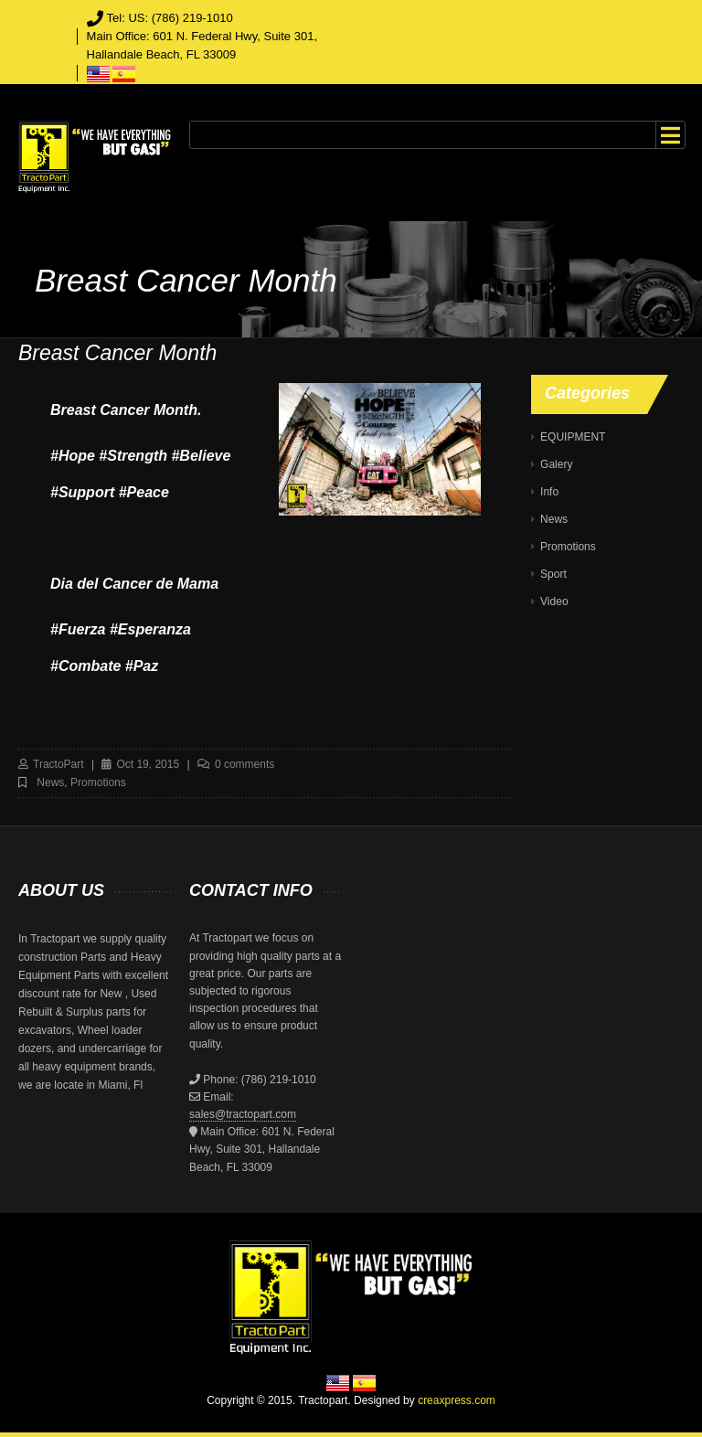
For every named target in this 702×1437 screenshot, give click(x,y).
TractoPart (58, 764)
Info (549, 491)
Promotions (98, 782)
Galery (556, 464)
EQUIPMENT (572, 437)
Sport (553, 574)
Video (554, 601)
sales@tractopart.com (242, 1114)
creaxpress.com (456, 1400)
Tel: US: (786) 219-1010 (170, 18)
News (50, 782)
